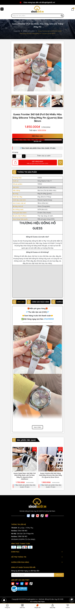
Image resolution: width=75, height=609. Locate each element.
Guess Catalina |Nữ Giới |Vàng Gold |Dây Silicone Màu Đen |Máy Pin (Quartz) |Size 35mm (50, 475)
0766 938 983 (22, 531)
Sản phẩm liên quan (26, 440)
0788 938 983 (22, 536)
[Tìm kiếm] (61, 15)
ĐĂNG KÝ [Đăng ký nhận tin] (59, 575)
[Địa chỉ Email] (37, 575)
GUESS (40, 178)
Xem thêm (37, 427)
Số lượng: (15, 152)
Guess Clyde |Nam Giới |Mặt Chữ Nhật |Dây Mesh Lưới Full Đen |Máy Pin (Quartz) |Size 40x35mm (25, 476)
